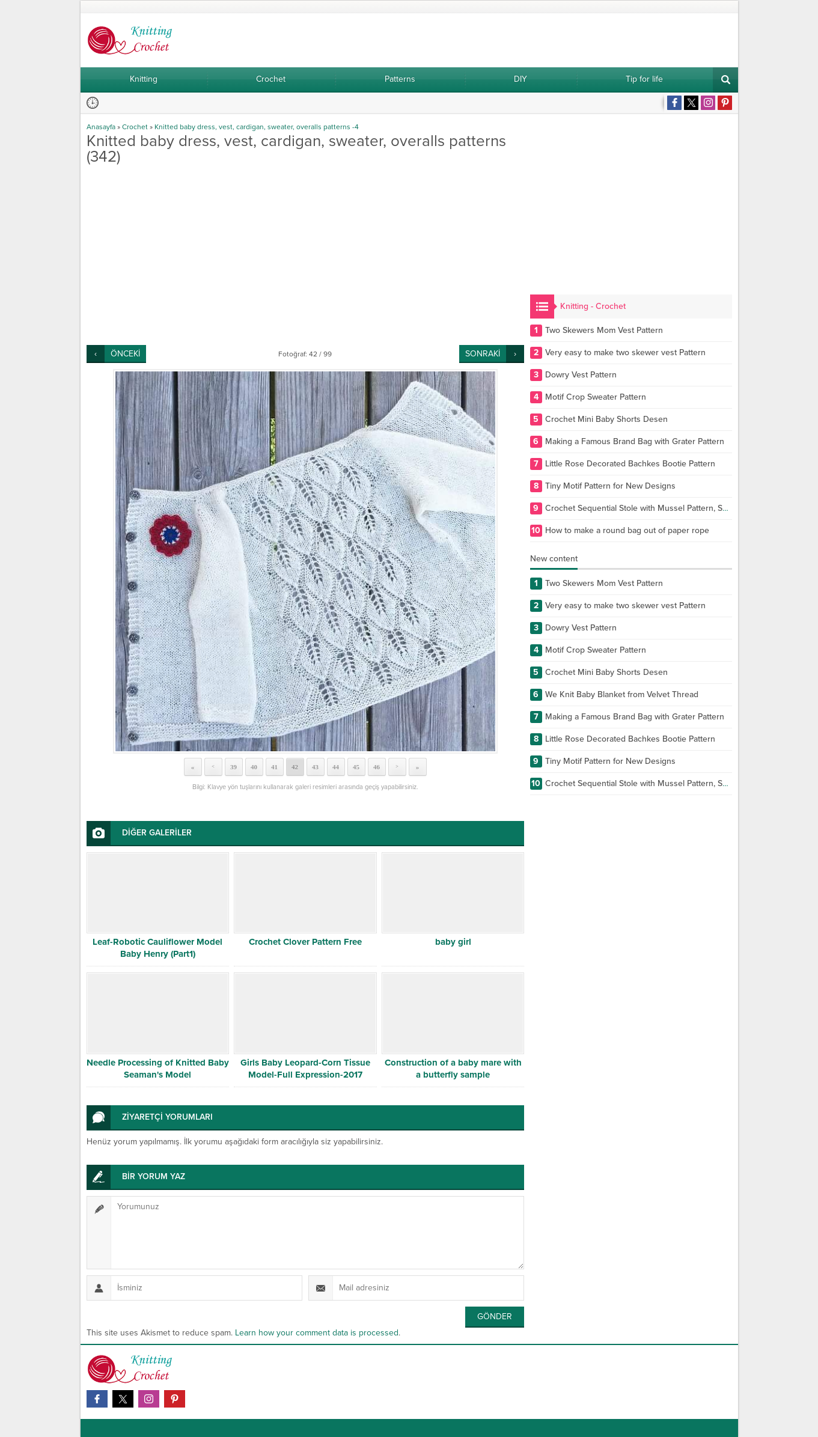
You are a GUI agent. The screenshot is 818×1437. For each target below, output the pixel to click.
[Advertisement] (305, 255)
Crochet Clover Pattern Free (305, 941)
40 (254, 766)
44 (335, 766)
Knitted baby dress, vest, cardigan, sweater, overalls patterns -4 (256, 127)
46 (376, 766)
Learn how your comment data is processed (316, 1333)
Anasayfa (101, 127)
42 (294, 766)
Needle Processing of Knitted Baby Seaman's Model (158, 1068)
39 (233, 766)
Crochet (135, 127)
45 (356, 766)
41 (274, 766)
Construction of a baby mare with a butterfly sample (453, 1068)
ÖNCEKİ (125, 354)
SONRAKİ (482, 354)
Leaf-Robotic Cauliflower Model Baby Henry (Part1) (157, 947)
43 (315, 766)
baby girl (453, 941)
